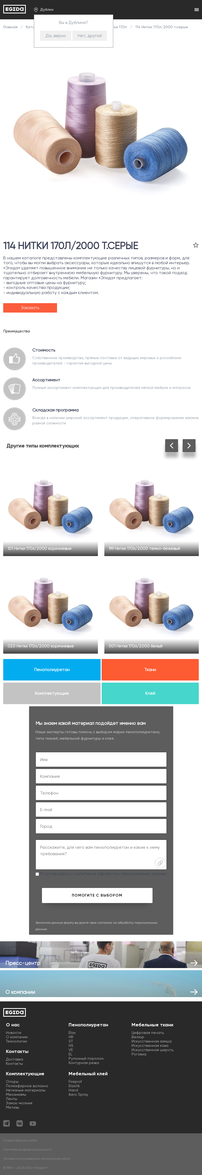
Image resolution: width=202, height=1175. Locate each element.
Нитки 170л (117, 27)
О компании (17, 1037)
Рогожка (139, 1054)
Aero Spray (78, 1094)
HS (71, 1045)
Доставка (14, 1059)
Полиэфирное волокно (27, 1086)
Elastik (74, 1086)
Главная (11, 27)
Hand (73, 1090)
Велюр (138, 1037)
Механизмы (16, 1094)
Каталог (33, 27)
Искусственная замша (152, 1041)
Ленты (11, 1099)
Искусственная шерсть (152, 1050)
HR (71, 1037)
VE (71, 1050)
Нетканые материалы (25, 1090)
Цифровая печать (148, 1032)
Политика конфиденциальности (27, 1149)
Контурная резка (84, 1063)
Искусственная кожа (150, 1045)
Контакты (14, 1063)
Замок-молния (19, 1103)
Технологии (16, 1041)
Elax (72, 1032)
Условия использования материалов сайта (36, 1158)
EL (70, 1054)
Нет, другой (90, 35)
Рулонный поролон (86, 1058)
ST (71, 1041)
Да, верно (55, 35)
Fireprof (75, 1081)
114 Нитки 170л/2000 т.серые (161, 27)
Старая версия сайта (20, 1140)
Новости (13, 1032)
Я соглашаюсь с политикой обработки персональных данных (101, 873)
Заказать (30, 307)
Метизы (12, 1107)
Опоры (12, 1081)
